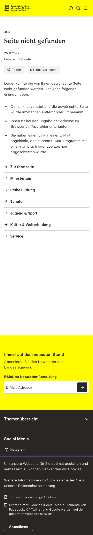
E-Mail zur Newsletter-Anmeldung (30, 377)
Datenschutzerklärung (36, 485)
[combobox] (71, 8)
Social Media (16, 438)
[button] (14, 70)
